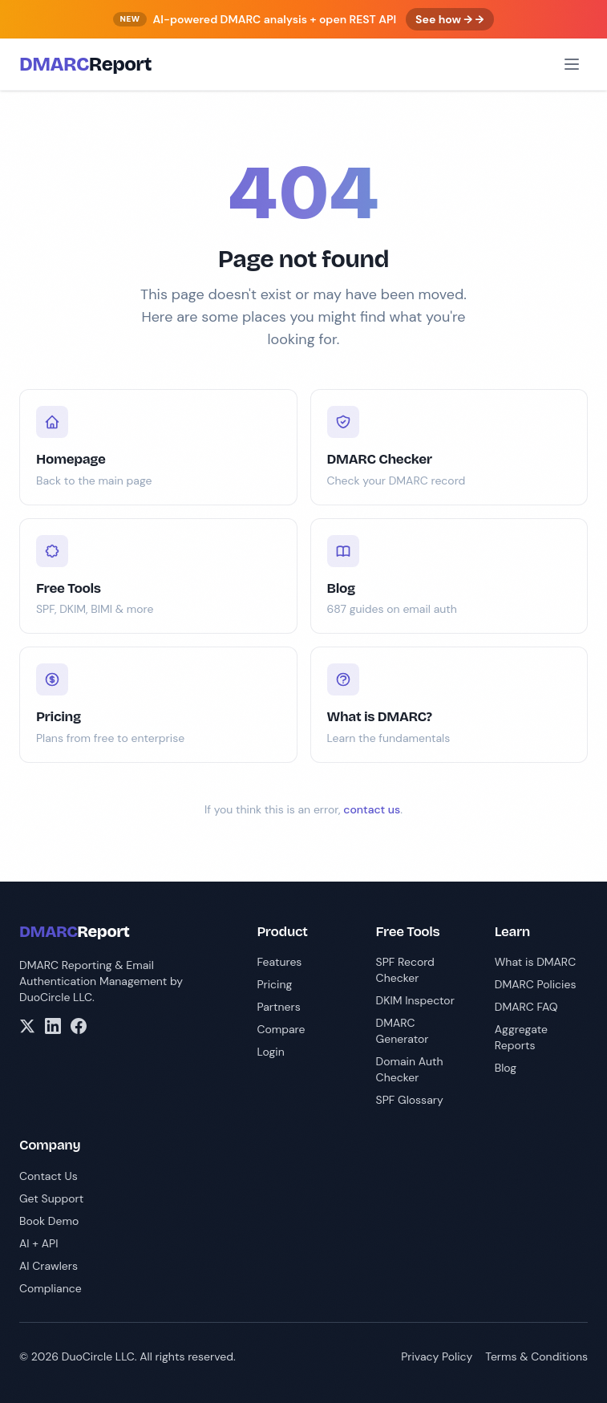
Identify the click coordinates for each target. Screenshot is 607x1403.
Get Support (51, 1198)
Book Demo (49, 1221)
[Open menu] (572, 64)
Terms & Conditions (536, 1356)
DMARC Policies (536, 984)
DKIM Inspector (415, 1000)
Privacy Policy (436, 1356)
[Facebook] (79, 1026)
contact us (371, 809)
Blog (505, 1067)
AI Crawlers (48, 1266)
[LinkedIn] (53, 1026)
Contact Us (48, 1176)
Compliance (50, 1288)
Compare (281, 1029)
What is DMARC (535, 962)
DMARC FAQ (526, 1007)
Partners (278, 1007)
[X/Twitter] (27, 1026)
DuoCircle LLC (55, 997)
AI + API (38, 1243)
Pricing (274, 984)
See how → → (449, 19)
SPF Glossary (409, 1100)
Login (270, 1051)
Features (279, 962)
